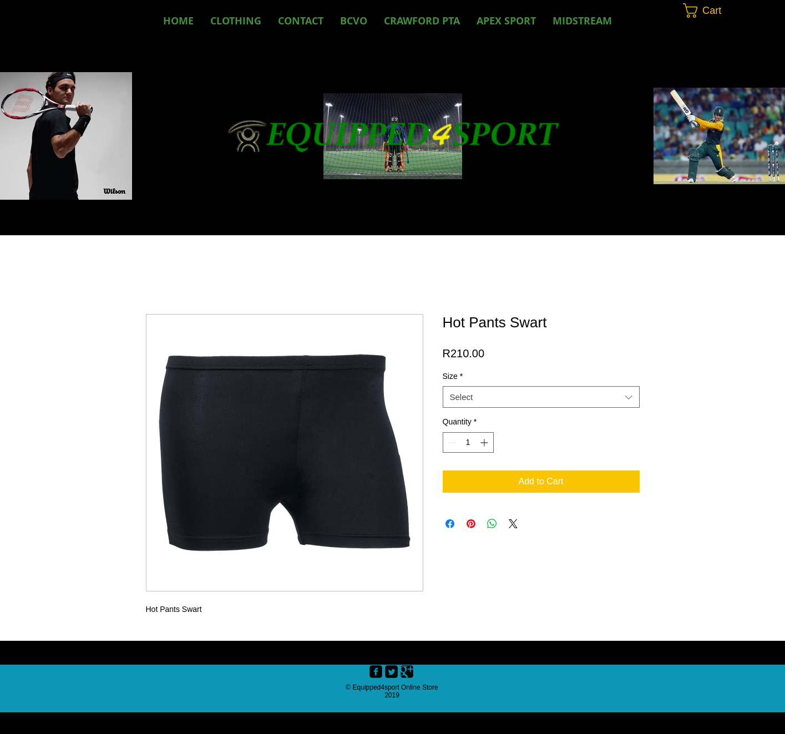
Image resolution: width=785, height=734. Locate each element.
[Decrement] (451, 442)
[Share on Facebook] (450, 523)
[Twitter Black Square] (391, 671)
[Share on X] (513, 523)
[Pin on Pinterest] (471, 523)
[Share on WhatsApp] (492, 523)
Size (453, 376)
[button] (354, 21)
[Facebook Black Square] (375, 671)
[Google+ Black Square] (407, 671)
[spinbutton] (468, 442)
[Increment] (485, 442)
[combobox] (541, 397)
